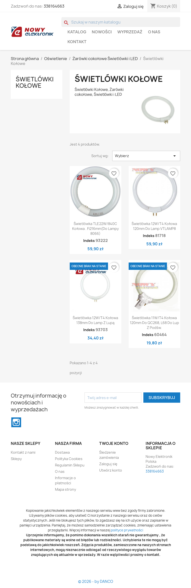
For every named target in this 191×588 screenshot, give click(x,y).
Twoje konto (113, 443)
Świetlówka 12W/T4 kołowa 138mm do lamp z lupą (95, 320)
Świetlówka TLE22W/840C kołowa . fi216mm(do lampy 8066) (95, 228)
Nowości (102, 32)
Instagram (16, 422)
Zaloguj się (108, 464)
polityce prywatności (127, 530)
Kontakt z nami (23, 452)
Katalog (77, 32)
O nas (154, 32)
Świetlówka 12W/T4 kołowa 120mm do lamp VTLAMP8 (154, 226)
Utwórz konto (110, 470)
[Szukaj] (120, 22)
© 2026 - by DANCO (95, 581)
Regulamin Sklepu (69, 465)
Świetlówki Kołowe (35, 82)
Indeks (89, 240)
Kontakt (77, 41)
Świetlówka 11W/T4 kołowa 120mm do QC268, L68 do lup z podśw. (154, 322)
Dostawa (62, 452)
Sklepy (16, 458)
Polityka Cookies (68, 458)
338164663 (54, 6)
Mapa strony (65, 489)
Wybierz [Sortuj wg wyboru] (146, 156)
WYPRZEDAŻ (129, 32)
